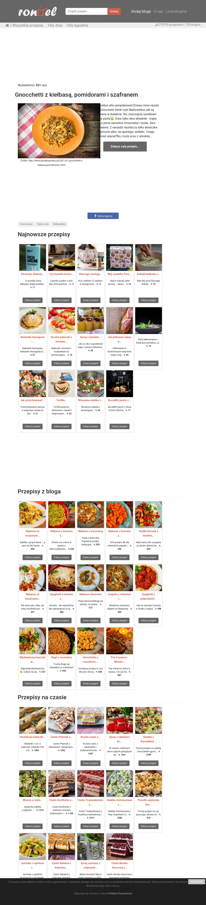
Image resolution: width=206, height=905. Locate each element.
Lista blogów (176, 11)
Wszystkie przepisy (27, 25)
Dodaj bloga (141, 11)
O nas (158, 11)
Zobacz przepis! (32, 300)
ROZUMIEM (196, 881)
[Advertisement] (103, 57)
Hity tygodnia (77, 25)
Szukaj (114, 11)
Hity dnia (55, 25)
